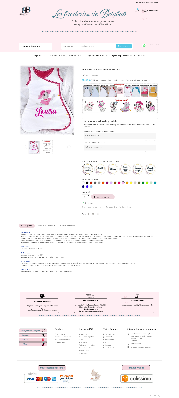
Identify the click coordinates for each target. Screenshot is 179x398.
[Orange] (103, 182)
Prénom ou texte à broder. (95, 143)
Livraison (83, 334)
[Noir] (87, 182)
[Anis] (147, 182)
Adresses (107, 345)
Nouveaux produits (63, 336)
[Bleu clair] (91, 186)
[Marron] (115, 182)
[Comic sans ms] (125, 169)
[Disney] (112, 169)
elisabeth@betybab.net (141, 347)
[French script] (137, 169)
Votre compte (110, 328)
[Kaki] (139, 182)
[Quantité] (84, 196)
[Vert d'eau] (151, 182)
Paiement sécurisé (87, 345)
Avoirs (106, 342)
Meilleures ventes (62, 339)
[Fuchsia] (119, 182)
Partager (88, 213)
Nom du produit (90, 75)
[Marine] (83, 186)
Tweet (93, 213)
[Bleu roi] (87, 186)
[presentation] (25, 147)
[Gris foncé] (95, 182)
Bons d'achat (109, 347)
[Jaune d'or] (127, 182)
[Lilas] (111, 182)
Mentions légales (86, 336)
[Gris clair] (99, 182)
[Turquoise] (155, 182)
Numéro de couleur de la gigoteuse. (99, 131)
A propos (83, 342)
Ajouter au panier (102, 197)
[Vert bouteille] (143, 182)
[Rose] (123, 182)
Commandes (108, 339)
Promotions (60, 334)
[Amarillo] (100, 169)
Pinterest (97, 213)
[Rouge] (91, 182)
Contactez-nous (86, 347)
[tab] (27, 225)
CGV (81, 339)
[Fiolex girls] (150, 169)
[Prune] (107, 182)
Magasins (83, 353)
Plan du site (60, 342)
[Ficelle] (135, 182)
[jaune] (131, 182)
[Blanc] (83, 182)
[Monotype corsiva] (87, 169)
